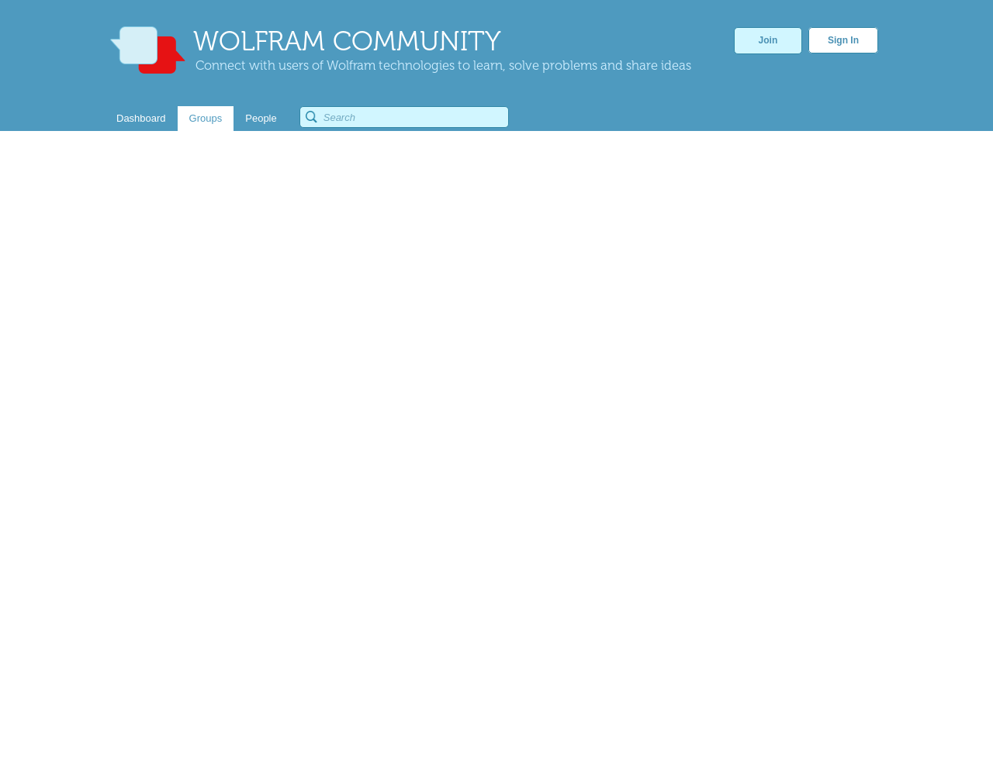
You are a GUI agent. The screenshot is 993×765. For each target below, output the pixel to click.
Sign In (843, 40)
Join (768, 40)
